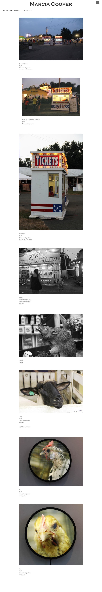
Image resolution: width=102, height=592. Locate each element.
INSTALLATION (7, 10)
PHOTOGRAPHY (17, 10)
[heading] (51, 4)
